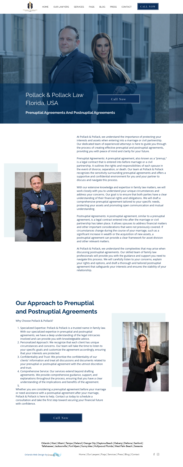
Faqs (103, 454)
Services (112, 454)
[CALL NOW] (148, 6)
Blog (127, 454)
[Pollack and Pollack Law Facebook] (154, 454)
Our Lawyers (93, 454)
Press (120, 454)
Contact (135, 454)
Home (82, 454)
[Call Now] (118, 98)
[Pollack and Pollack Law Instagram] (158, 454)
